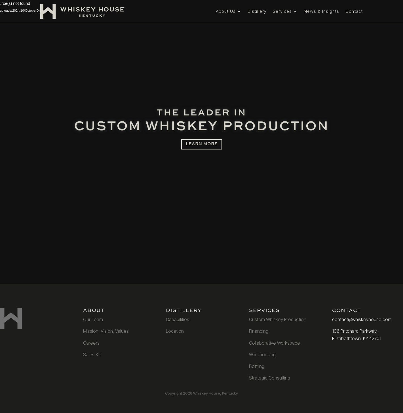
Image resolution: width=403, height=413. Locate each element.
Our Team (93, 319)
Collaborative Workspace (274, 343)
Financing (258, 331)
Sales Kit (92, 354)
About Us (226, 11)
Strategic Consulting (269, 378)
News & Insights (321, 11)
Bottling (256, 366)
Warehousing (262, 354)
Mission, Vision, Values (106, 331)
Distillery (257, 11)
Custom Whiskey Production (277, 319)
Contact (354, 11)
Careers (91, 343)
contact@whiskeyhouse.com (362, 319)
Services (282, 11)
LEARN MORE (202, 144)
